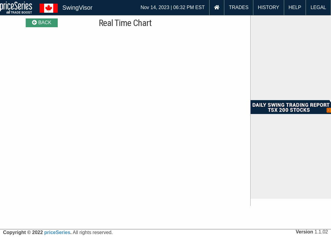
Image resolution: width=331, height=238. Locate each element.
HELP (295, 7)
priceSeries (57, 232)
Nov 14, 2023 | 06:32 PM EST (173, 7)
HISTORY (268, 7)
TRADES (238, 7)
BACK (41, 22)
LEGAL (318, 7)
